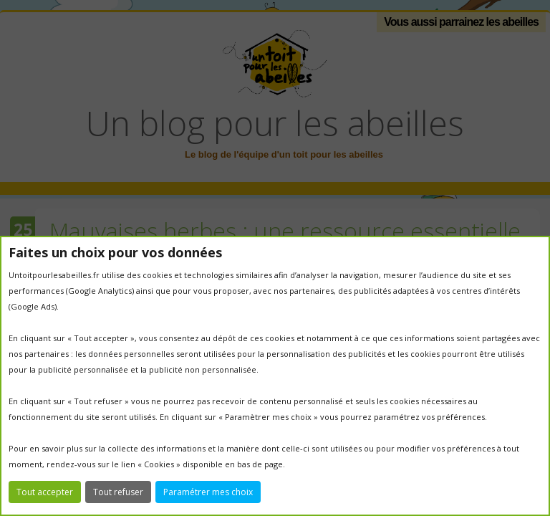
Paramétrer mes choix (208, 492)
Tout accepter (44, 492)
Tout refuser (118, 492)
